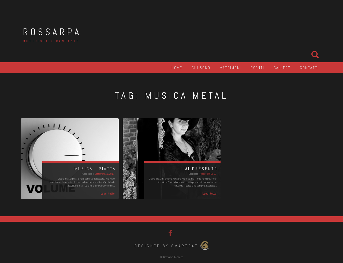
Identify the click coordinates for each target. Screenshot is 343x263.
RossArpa (52, 32)
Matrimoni (230, 67)
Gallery (282, 67)
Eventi (257, 67)
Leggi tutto (107, 193)
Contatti (309, 67)
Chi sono (201, 67)
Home (177, 67)
